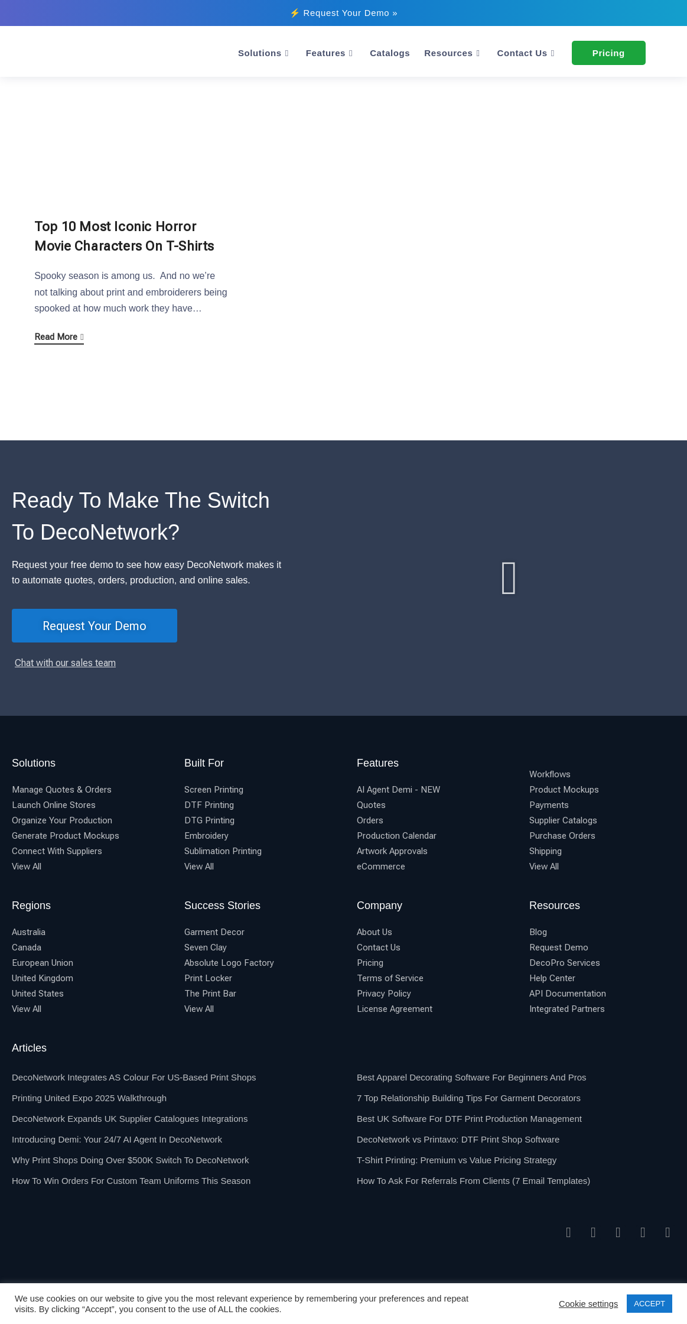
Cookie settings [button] (588, 1304)
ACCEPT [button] (649, 1303)
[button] (509, 578)
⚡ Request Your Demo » (343, 13)
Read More (58, 337)
